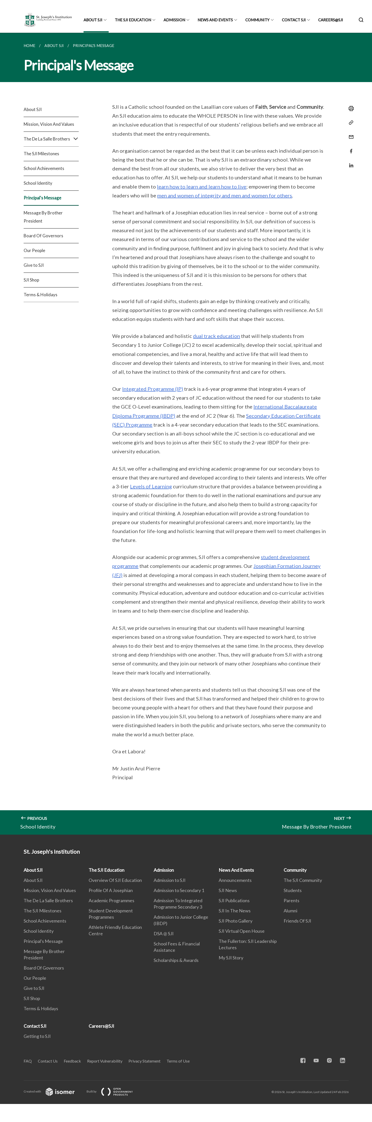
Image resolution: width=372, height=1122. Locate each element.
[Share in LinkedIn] (349, 162)
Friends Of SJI (297, 921)
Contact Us (48, 1060)
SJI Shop (31, 280)
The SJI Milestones (41, 153)
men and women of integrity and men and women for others (224, 195)
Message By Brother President (43, 217)
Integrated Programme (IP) (152, 389)
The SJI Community (303, 880)
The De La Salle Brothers (51, 139)
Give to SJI (34, 265)
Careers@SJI (330, 20)
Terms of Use (178, 1060)
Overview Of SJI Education (115, 880)
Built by (114, 1091)
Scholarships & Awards (176, 960)
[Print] (349, 108)
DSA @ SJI (164, 933)
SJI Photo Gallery (235, 921)
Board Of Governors (43, 235)
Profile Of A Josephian (111, 890)
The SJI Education (133, 20)
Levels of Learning (151, 486)
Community (257, 20)
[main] (186, 434)
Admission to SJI (170, 880)
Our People (34, 250)
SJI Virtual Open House (242, 931)
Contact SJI (294, 20)
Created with (53, 1091)
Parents (291, 900)
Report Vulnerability (104, 1060)
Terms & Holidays (40, 294)
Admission (174, 20)
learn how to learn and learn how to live (201, 186)
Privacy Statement (144, 1060)
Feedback (72, 1060)
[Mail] (349, 133)
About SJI (93, 20)
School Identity (38, 183)
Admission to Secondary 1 (179, 890)
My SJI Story (231, 957)
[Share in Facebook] (349, 148)
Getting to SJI (37, 1036)
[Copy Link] (349, 123)
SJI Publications (234, 900)
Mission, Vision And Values (49, 124)
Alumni (290, 910)
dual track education (216, 336)
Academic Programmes (111, 900)
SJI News (228, 890)
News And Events (215, 20)
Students (293, 890)
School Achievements (44, 168)
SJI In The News (235, 910)
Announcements (235, 880)
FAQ (28, 1060)
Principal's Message (42, 197)
